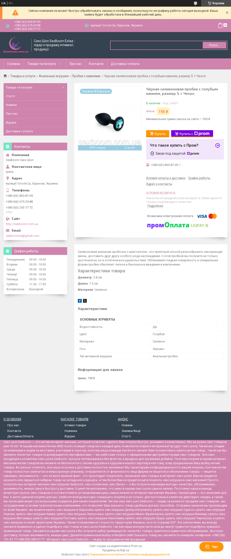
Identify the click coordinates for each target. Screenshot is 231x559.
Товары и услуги (22, 76)
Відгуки (11, 122)
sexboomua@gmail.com (22, 235)
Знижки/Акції (131, 431)
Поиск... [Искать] (214, 45)
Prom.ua (136, 546)
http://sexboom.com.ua (22, 224)
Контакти (96, 64)
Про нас (76, 64)
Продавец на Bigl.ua (115, 550)
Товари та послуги (41, 64)
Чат (211, 547)
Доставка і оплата (125, 64)
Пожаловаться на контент (107, 554)
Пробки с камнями (86, 76)
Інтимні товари (75, 425)
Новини (11, 105)
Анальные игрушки (54, 76)
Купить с (195, 134)
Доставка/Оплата (20, 436)
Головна (13, 64)
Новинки (71, 431)
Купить (160, 134)
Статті (10, 96)
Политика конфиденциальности (148, 554)
